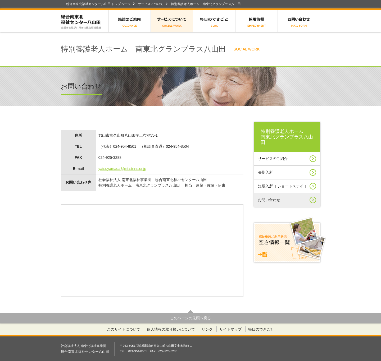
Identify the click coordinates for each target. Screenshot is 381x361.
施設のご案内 (129, 21)
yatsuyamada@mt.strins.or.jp (122, 168)
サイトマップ (230, 329)
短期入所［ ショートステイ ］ (287, 186)
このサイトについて (123, 329)
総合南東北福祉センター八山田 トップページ (98, 4)
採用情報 (256, 21)
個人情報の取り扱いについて (171, 329)
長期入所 (287, 172)
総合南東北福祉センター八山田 (84, 21)
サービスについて (150, 4)
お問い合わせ (299, 21)
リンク (207, 329)
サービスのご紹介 (287, 158)
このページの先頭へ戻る (190, 318)
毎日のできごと (214, 21)
